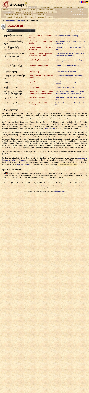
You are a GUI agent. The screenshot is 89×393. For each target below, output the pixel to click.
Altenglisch (27, 14)
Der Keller (32, 7)
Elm (85, 126)
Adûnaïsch (8, 12)
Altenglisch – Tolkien (12, 14)
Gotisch (9, 17)
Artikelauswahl (49, 128)
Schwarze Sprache (41, 12)
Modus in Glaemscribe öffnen (67, 164)
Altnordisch (20, 17)
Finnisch (30, 17)
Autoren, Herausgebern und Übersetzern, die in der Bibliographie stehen (31, 185)
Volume (29, 30)
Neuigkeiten (80, 7)
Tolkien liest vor (45, 7)
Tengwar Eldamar (23, 164)
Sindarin (15, 9)
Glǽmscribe (58, 7)
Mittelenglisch (39, 14)
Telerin (24, 9)
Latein (50, 17)
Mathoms (69, 7)
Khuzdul (28, 12)
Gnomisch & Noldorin (46, 9)
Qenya (33, 9)
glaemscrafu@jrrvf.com (59, 191)
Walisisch (41, 17)
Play (7, 30)
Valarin (53, 12)
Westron (18, 12)
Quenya (5, 9)
